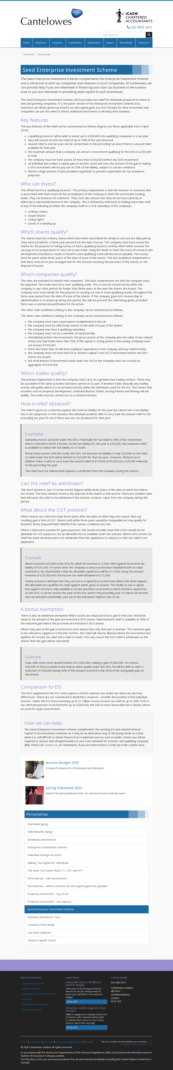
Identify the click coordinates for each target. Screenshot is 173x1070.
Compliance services (33, 983)
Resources (94, 42)
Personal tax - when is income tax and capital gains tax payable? (67, 886)
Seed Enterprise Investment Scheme (50, 909)
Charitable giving (37, 824)
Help (88, 1041)
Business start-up (31, 1009)
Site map (48, 1041)
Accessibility (62, 1041)
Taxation (26, 999)
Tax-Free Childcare (39, 932)
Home (26, 42)
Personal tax (44, 54)
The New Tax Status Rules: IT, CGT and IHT (55, 870)
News (110, 42)
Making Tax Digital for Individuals (48, 863)
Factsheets (75, 42)
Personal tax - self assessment (47, 878)
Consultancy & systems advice (38, 993)
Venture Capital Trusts (41, 940)
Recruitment (126, 42)
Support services (31, 988)
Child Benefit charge (40, 831)
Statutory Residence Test (43, 917)
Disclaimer (77, 1041)
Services (58, 42)
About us (40, 42)
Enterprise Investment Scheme (47, 847)
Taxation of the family (41, 925)
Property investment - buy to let (48, 894)
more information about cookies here (136, 1043)
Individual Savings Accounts (44, 855)
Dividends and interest (41, 839)
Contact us (143, 42)
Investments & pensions (35, 1004)
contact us (50, 745)
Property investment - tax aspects (49, 901)
